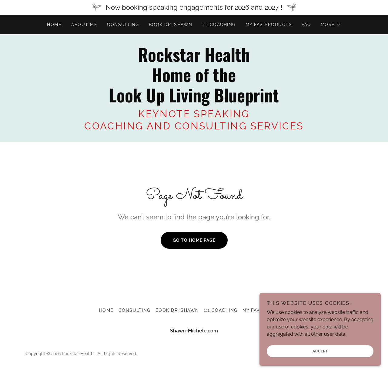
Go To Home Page (194, 240)
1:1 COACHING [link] (219, 24)
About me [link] (84, 24)
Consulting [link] (123, 24)
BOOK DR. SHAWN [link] (170, 24)
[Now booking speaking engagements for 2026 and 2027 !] (194, 7)
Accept (320, 351)
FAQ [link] (306, 24)
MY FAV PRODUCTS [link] (269, 24)
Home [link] (54, 24)
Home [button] (106, 310)
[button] (331, 24)
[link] (194, 101)
